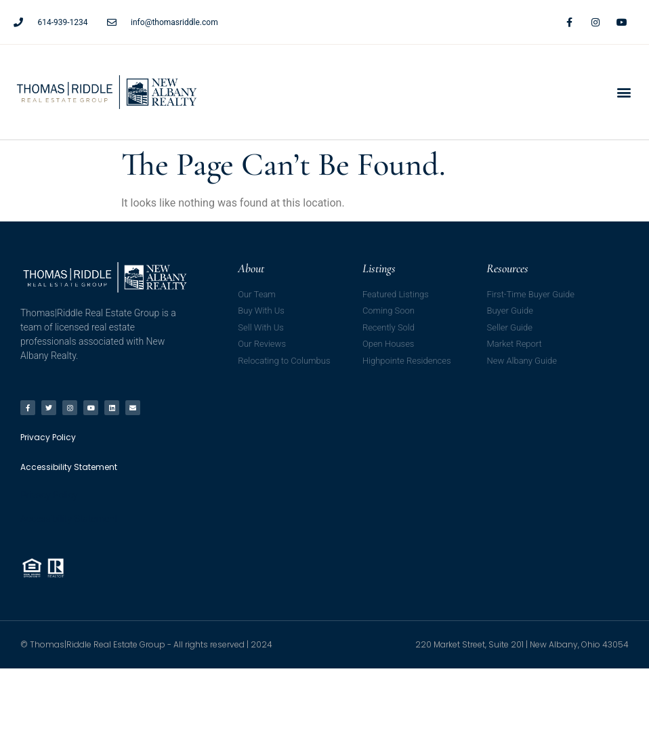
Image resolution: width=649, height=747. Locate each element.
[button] (624, 92)
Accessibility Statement (68, 518)
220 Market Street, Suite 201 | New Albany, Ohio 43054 (522, 644)
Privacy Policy (48, 495)
